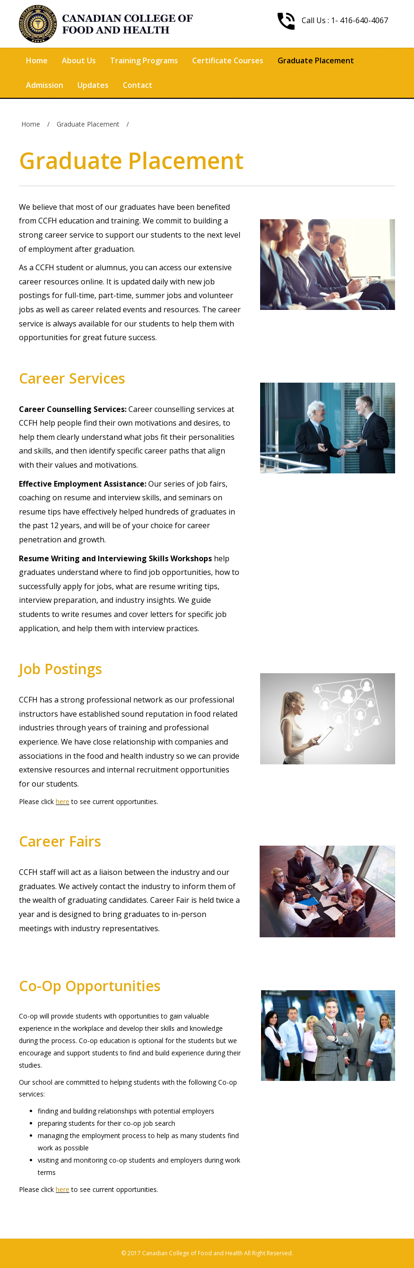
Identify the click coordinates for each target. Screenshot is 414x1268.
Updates (93, 85)
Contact (137, 85)
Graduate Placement (316, 60)
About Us (79, 60)
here (62, 801)
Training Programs (144, 60)
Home (37, 60)
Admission (44, 85)
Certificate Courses (227, 60)
